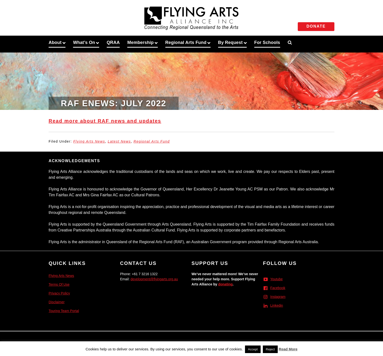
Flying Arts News (89, 141)
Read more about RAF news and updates (105, 121)
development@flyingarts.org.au (154, 279)
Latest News (119, 141)
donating (225, 284)
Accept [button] (253, 349)
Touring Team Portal (64, 311)
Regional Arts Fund (152, 141)
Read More (288, 349)
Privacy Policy (59, 293)
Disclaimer (56, 302)
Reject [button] (270, 349)
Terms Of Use (59, 284)
